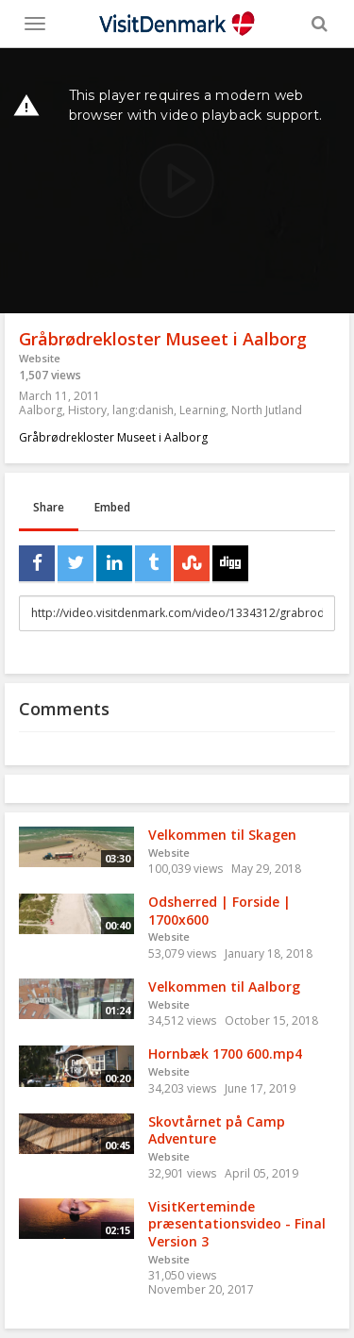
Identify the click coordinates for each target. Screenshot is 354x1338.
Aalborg (40, 410)
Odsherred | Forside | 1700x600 (219, 910)
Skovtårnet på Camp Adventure (216, 1130)
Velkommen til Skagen (222, 835)
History (87, 410)
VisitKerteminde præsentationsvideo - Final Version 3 (237, 1223)
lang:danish (143, 410)
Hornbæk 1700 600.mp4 (225, 1053)
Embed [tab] (112, 507)
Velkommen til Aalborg (224, 986)
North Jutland (266, 410)
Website (39, 358)
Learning (202, 410)
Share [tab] (48, 507)
